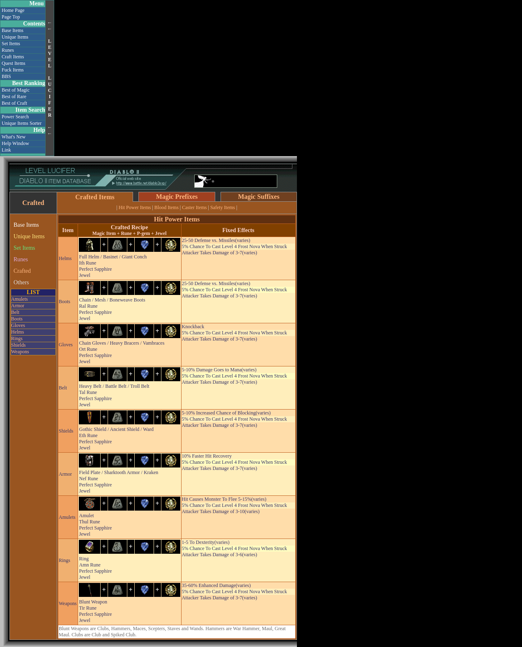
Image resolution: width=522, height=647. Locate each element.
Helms (17, 332)
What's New (13, 137)
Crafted (22, 271)
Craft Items (13, 57)
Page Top (11, 17)
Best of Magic (16, 90)
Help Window (15, 143)
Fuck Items (13, 70)
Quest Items (13, 63)
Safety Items (222, 207)
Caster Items (194, 207)
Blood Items (166, 207)
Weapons (20, 352)
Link (6, 150)
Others (21, 282)
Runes (8, 50)
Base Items (12, 30)
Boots (17, 319)
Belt (15, 312)
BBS (6, 76)
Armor (17, 306)
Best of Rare (14, 96)
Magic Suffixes (259, 196)
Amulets (19, 299)
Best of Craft (14, 103)
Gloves (18, 325)
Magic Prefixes (177, 196)
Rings (17, 338)
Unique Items (15, 37)
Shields (18, 345)
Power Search (15, 117)
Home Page (13, 10)
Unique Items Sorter (21, 123)
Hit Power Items (135, 207)
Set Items (11, 43)
